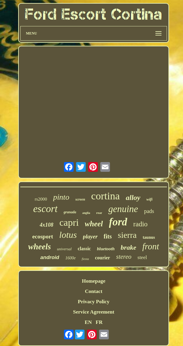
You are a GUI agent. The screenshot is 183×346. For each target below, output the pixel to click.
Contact (93, 291)
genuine (123, 209)
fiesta (85, 259)
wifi (149, 199)
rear (99, 213)
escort (45, 208)
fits (108, 236)
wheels (39, 246)
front (150, 246)
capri (69, 222)
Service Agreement (93, 312)
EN (88, 322)
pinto (61, 197)
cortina (105, 195)
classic (84, 248)
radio (140, 224)
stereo (123, 256)
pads (149, 211)
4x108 (46, 225)
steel (142, 257)
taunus (149, 237)
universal (64, 249)
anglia (86, 213)
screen (80, 199)
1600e (70, 258)
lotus (68, 235)
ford (118, 222)
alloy (133, 197)
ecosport (42, 236)
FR (99, 322)
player (90, 236)
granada (70, 212)
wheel (94, 224)
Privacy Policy (93, 301)
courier (102, 257)
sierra (127, 235)
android (49, 257)
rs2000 (41, 199)
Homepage (93, 281)
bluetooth (106, 248)
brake (128, 247)
